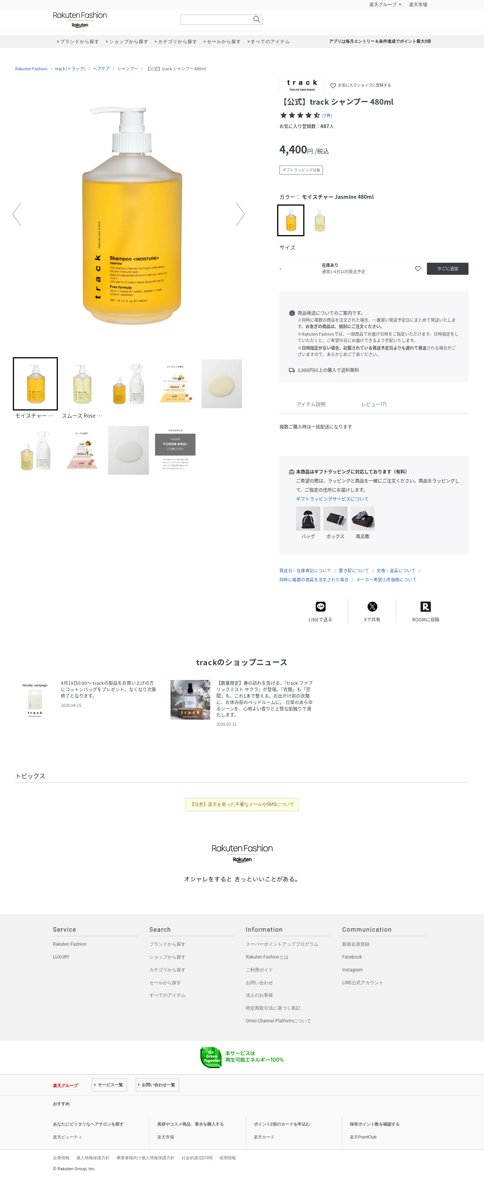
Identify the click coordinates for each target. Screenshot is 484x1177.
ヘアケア (101, 69)
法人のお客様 (259, 995)
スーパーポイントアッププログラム (282, 944)
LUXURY (61, 957)
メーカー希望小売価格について (386, 579)
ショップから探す (167, 957)
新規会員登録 (355, 944)
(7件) (327, 115)
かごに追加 (447, 268)
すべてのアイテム (167, 995)
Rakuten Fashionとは (267, 957)
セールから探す (165, 982)
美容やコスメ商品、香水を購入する (190, 1124)
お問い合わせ (259, 982)
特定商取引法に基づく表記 (273, 1008)
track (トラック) (70, 69)
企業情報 (61, 1157)
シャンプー (127, 69)
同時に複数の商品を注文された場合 (314, 579)
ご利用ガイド (259, 970)
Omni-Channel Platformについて (278, 1021)
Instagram (352, 970)
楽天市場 (418, 4)
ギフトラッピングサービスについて (332, 499)
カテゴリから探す (167, 970)
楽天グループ (383, 4)
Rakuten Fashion (111, 19)
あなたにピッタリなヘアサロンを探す (88, 1124)
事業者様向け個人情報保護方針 (145, 1157)
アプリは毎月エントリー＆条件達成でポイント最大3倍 (380, 41)
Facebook (352, 957)
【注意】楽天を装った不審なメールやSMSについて (242, 804)
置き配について (354, 570)
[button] (17, 214)
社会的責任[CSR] (197, 1157)
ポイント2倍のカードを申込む (282, 1124)
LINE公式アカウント (362, 982)
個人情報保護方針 (93, 1157)
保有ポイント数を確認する (375, 1124)
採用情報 (227, 1157)
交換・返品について (396, 570)
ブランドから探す (167, 944)
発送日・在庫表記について (305, 570)
